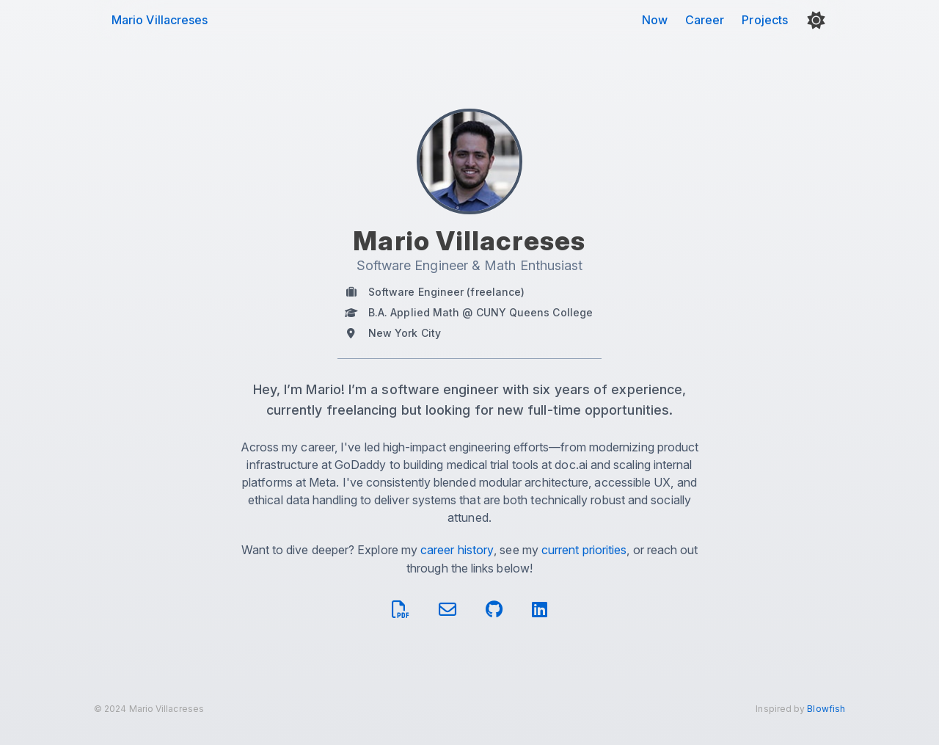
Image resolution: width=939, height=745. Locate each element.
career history (457, 549)
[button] (816, 20)
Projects (765, 19)
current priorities (583, 549)
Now (655, 19)
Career (704, 19)
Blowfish (826, 708)
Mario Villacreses (160, 19)
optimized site (281, 735)
